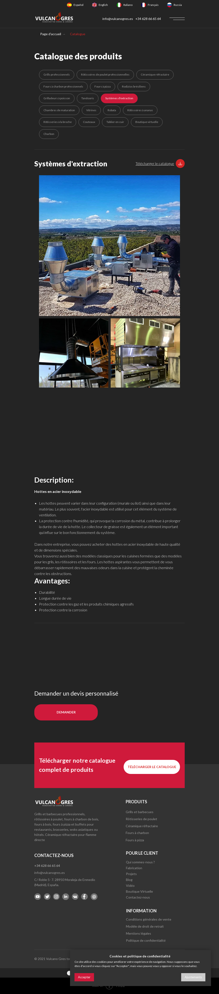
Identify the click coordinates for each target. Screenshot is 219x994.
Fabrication (134, 868)
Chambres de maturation (59, 110)
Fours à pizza (102, 86)
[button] (155, 163)
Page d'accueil (50, 34)
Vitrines (91, 110)
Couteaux (89, 122)
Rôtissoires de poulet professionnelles (105, 74)
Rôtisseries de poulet (141, 819)
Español (78, 5)
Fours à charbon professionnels (63, 86)
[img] (69, 5)
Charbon (48, 134)
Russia (178, 5)
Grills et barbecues (139, 812)
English (103, 5)
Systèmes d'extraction (119, 98)
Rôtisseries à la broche (57, 122)
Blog (129, 880)
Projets (131, 874)
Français (153, 5)
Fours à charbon (137, 833)
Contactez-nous (138, 897)
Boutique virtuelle (146, 122)
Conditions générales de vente (148, 919)
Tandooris (87, 98)
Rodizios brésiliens (134, 86)
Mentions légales (138, 933)
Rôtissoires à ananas (140, 110)
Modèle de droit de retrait (145, 926)
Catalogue (77, 34)
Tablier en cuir (115, 122)
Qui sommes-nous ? (140, 862)
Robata (112, 110)
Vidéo (130, 885)
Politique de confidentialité (146, 940)
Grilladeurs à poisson (56, 98)
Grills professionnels (56, 74)
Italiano (128, 5)
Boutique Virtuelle (139, 891)
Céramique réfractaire (155, 74)
